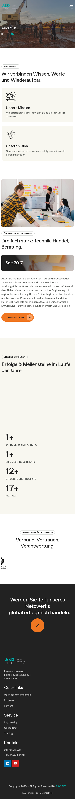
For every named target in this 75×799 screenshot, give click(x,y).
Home (4, 34)
